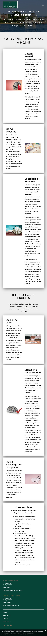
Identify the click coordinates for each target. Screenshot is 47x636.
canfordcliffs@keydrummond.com (12, 590)
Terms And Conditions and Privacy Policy (17, 634)
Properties (6, 615)
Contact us (7, 621)
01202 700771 (6, 587)
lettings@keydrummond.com (11, 605)
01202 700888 (7, 602)
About (5, 612)
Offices (5, 618)
